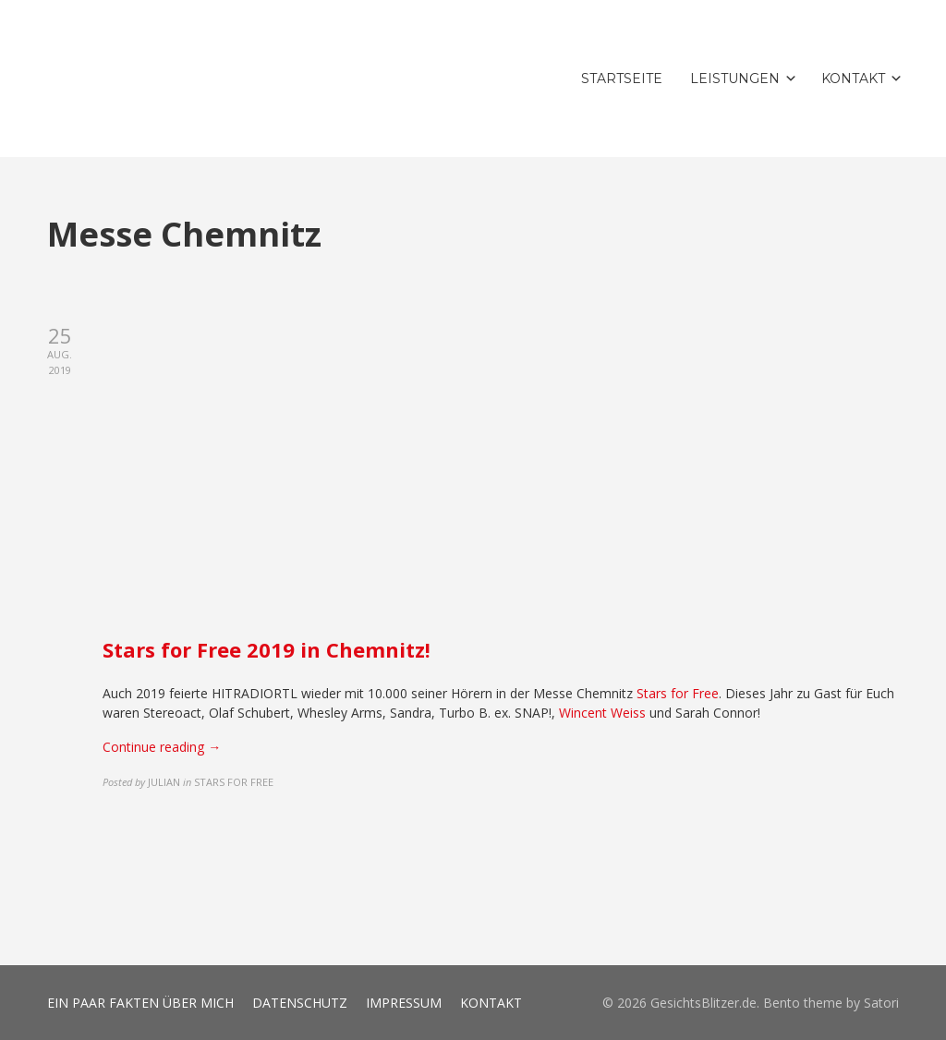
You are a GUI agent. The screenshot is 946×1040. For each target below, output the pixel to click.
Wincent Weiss (602, 712)
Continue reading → (162, 747)
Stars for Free (678, 693)
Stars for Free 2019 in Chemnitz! (267, 649)
